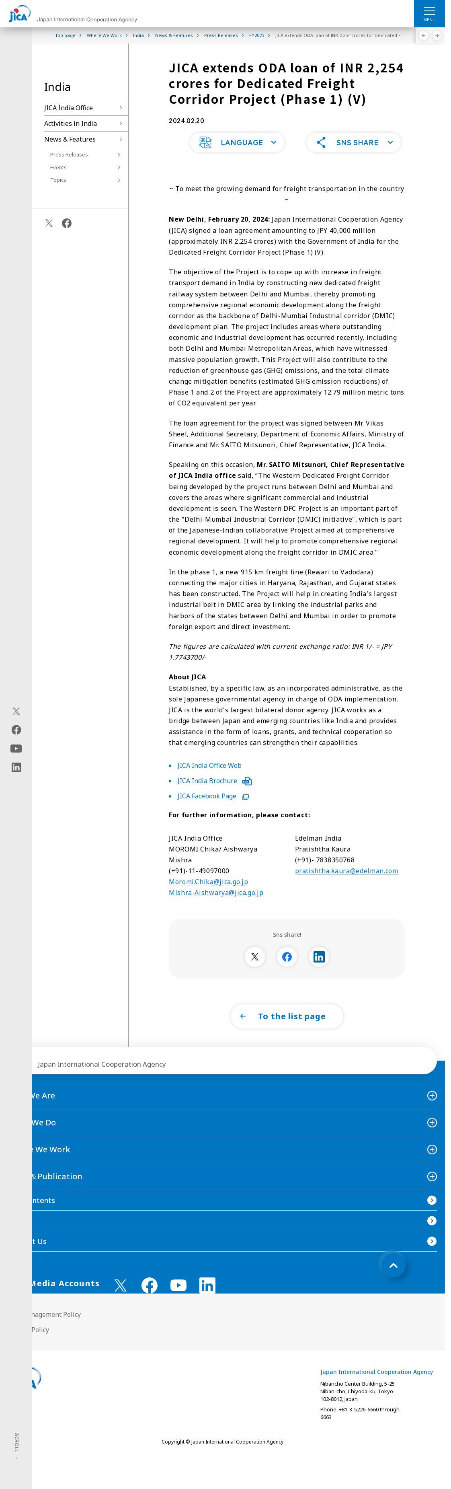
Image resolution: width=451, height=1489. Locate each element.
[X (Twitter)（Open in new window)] (16, 711)
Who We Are (31, 1111)
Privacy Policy (28, 1345)
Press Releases (69, 154)
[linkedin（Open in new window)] (16, 767)
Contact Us (27, 1257)
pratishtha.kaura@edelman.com (346, 886)
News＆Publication (45, 1192)
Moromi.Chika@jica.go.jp (208, 897)
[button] (237, 158)
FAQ (15, 1237)
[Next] (437, 35)
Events (58, 167)
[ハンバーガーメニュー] (429, 10)
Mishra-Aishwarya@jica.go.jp (216, 908)
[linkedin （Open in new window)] (207, 1302)
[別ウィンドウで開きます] (255, 973)
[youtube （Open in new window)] (178, 1301)
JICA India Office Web (210, 781)
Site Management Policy (44, 1330)
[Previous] (423, 35)
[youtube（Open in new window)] (16, 748)
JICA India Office (68, 107)
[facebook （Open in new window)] (149, 1302)
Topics (58, 179)
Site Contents (31, 1216)
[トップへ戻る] (393, 1281)
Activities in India (70, 123)
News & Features (70, 139)
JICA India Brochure (215, 796)
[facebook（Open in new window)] (16, 730)
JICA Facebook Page (213, 812)
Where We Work (39, 1165)
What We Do (32, 1138)
